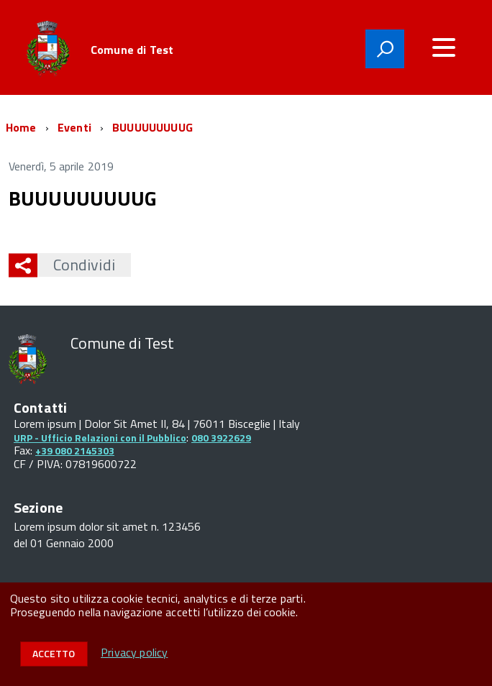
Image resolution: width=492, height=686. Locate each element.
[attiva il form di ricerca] (384, 48)
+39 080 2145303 (74, 450)
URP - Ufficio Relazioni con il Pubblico (100, 437)
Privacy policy (134, 652)
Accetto (53, 653)
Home (21, 127)
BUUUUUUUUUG (152, 127)
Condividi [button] (76, 264)
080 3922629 (221, 437)
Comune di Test (132, 49)
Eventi (74, 127)
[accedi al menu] (443, 47)
